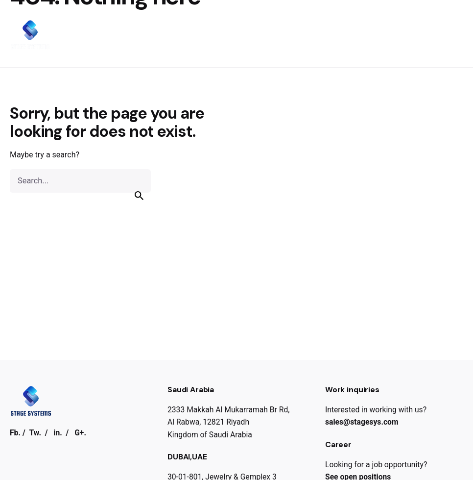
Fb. (15, 432)
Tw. (35, 432)
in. (57, 432)
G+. (80, 432)
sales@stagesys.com (362, 422)
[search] (139, 195)
